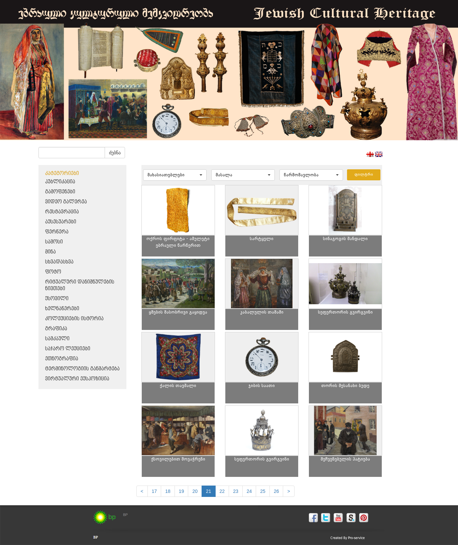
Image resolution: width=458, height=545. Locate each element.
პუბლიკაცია (60, 182)
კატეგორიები (62, 173)
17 (154, 491)
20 (195, 491)
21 (208, 491)
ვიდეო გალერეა (66, 202)
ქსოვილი (57, 299)
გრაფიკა (56, 329)
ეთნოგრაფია (61, 359)
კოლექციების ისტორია (74, 319)
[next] (288, 491)
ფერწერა (57, 232)
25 (262, 491)
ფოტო (53, 272)
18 (167, 491)
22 (222, 491)
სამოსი (54, 242)
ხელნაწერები (62, 309)
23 (235, 491)
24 (249, 491)
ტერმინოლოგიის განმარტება (82, 369)
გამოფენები (60, 192)
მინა (50, 252)
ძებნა (115, 152)
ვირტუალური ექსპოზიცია (77, 379)
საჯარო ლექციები (67, 349)
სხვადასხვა (59, 262)
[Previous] (142, 491)
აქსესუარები (60, 222)
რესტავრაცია (62, 212)
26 (276, 491)
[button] (175, 175)
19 (181, 491)
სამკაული (57, 339)
